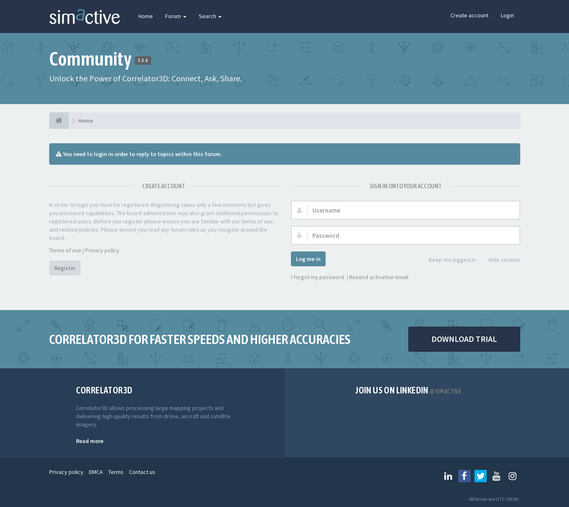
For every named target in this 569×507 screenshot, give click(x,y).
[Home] (59, 120)
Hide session (499, 260)
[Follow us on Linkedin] (448, 476)
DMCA (96, 472)
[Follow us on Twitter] (480, 476)
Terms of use (65, 250)
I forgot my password (317, 277)
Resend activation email (378, 277)
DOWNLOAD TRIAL (464, 339)
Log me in (308, 259)
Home (145, 16)
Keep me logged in (448, 260)
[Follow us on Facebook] (464, 476)
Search (210, 16)
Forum (175, 16)
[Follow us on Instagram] (513, 476)
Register (65, 268)
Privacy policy (102, 250)
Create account (469, 15)
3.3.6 (143, 60)
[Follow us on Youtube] (496, 476)
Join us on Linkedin (408, 390)
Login (507, 15)
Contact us (142, 472)
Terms (116, 472)
